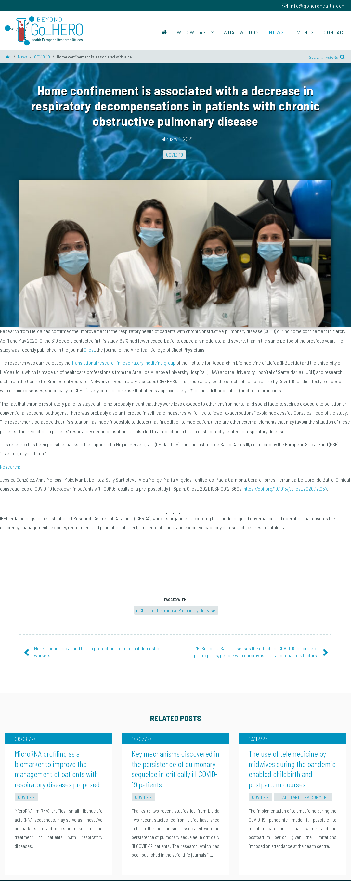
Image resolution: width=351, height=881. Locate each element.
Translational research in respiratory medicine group (124, 216)
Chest (89, 203)
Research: (10, 320)
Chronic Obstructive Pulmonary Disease (177, 464)
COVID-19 (174, 155)
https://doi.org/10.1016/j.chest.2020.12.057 (285, 342)
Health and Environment (303, 704)
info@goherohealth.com (314, 5)
